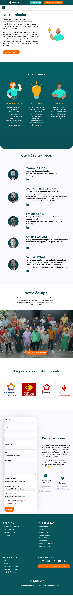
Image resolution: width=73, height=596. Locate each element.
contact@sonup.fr (62, 489)
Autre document (10, 493)
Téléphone (20, 446)
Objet (20, 454)
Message (20, 467)
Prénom (20, 421)
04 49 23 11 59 (62, 487)
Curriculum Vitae (10, 479)
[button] (3, 7)
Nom (20, 429)
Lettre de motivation (11, 486)
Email (20, 437)
